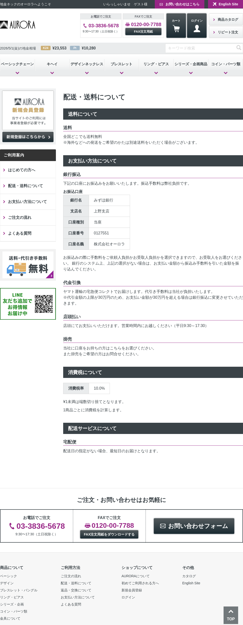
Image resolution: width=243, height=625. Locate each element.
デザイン (7, 583)
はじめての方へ (21, 170)
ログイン (197, 25)
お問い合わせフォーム (198, 526)
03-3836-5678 (103, 25)
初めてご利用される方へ (140, 583)
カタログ (189, 576)
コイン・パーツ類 (13, 611)
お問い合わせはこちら (182, 4)
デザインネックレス (86, 64)
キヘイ (52, 64)
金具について (10, 618)
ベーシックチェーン (17, 64)
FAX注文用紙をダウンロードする (109, 534)
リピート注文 (228, 32)
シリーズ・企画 (12, 604)
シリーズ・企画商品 (190, 64)
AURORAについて (136, 576)
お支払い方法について (27, 202)
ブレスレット (121, 64)
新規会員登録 (132, 590)
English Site (228, 4)
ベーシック (8, 576)
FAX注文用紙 (143, 31)
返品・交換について (76, 590)
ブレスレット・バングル (18, 590)
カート (176, 25)
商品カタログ (228, 19)
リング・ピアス (156, 64)
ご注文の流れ (19, 217)
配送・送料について (25, 186)
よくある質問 (19, 233)
